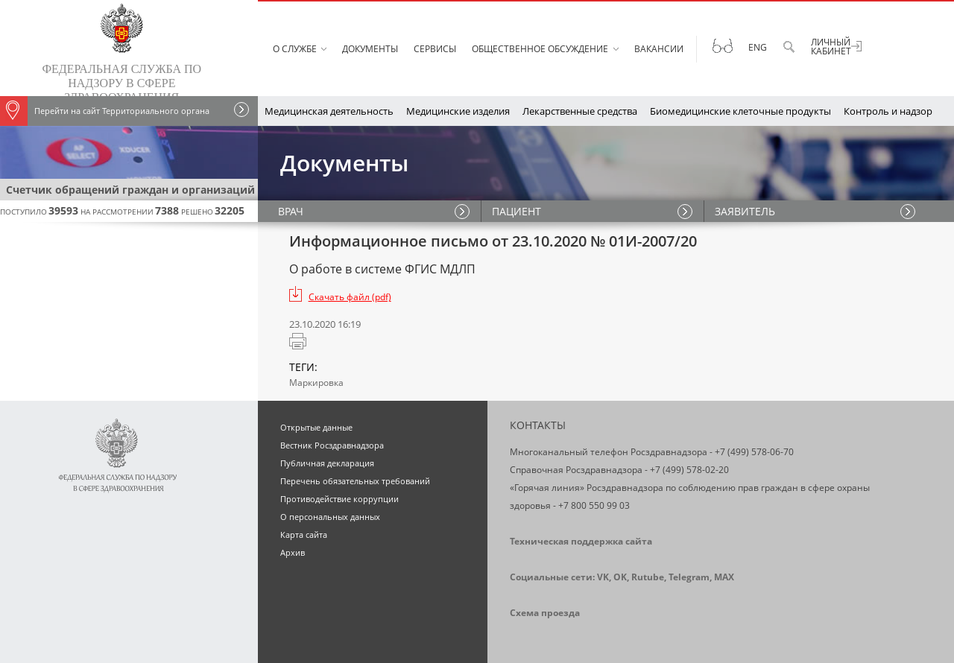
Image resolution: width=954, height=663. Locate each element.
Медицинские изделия (458, 111)
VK (603, 577)
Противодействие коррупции (339, 498)
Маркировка (316, 382)
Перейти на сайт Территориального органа (104, 111)
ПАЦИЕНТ (517, 211)
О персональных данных (330, 516)
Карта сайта (303, 534)
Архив (292, 552)
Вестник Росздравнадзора (332, 445)
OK (620, 577)
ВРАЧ (293, 211)
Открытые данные (316, 427)
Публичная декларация (327, 463)
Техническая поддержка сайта (581, 541)
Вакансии (658, 48)
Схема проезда (545, 612)
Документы (370, 48)
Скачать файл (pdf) (350, 297)
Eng (757, 47)
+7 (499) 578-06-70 (754, 451)
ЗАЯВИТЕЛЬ (746, 211)
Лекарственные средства (579, 111)
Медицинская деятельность (329, 111)
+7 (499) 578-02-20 (689, 469)
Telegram (689, 577)
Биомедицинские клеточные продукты (740, 111)
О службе (295, 48)
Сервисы (435, 48)
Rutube (647, 577)
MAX (724, 577)
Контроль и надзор (888, 111)
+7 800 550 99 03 (594, 505)
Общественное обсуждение (540, 48)
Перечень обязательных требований (355, 480)
